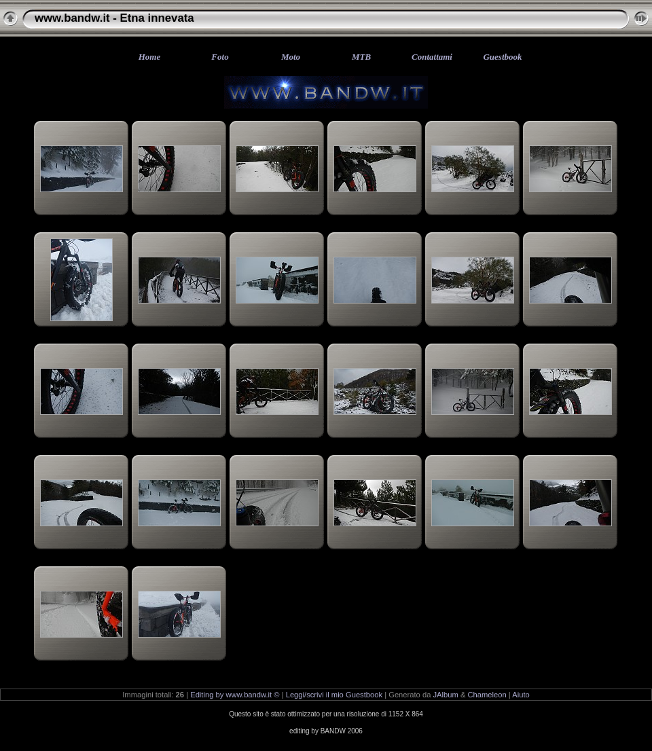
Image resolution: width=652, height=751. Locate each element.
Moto (290, 57)
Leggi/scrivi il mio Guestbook (334, 695)
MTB (361, 57)
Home (150, 57)
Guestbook (502, 57)
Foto (219, 57)
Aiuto (521, 695)
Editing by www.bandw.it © (234, 695)
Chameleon (487, 695)
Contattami (432, 57)
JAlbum (445, 695)
